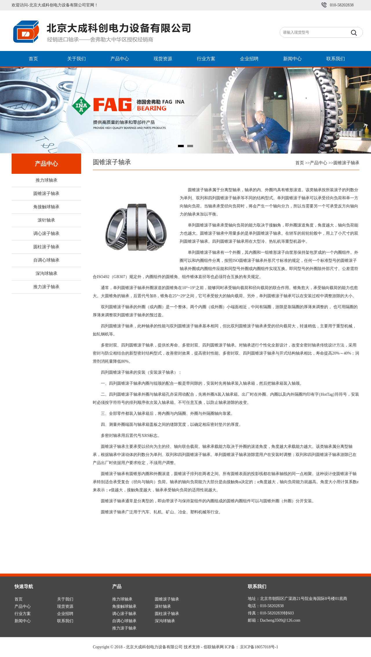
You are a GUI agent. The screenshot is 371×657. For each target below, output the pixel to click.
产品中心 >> (321, 162)
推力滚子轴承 (46, 286)
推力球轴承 (46, 180)
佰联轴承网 (213, 647)
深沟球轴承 (46, 273)
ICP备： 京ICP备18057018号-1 (251, 647)
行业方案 (206, 58)
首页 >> (302, 162)
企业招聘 (249, 58)
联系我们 (335, 58)
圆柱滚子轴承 (46, 246)
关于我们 (76, 58)
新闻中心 (292, 58)
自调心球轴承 (46, 260)
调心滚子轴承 (46, 233)
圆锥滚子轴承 (46, 193)
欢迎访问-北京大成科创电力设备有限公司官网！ (55, 5)
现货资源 (163, 58)
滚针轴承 (46, 220)
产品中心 (119, 58)
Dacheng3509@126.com (280, 620)
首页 (33, 58)
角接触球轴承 (46, 207)
